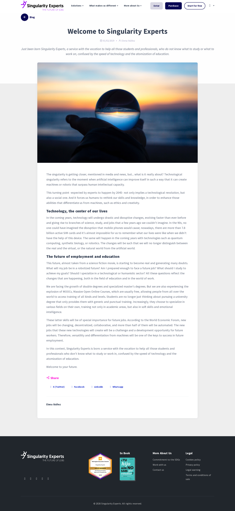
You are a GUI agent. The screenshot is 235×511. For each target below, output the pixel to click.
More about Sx (131, 5)
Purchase (173, 5)
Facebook (78, 386)
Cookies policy (193, 459)
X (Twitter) (57, 386)
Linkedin (97, 386)
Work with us (159, 464)
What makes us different (102, 5)
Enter (156, 5)
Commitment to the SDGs (166, 459)
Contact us (158, 469)
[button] (211, 6)
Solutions (76, 5)
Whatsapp (116, 386)
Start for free (194, 5)
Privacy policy (193, 464)
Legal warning (193, 469)
